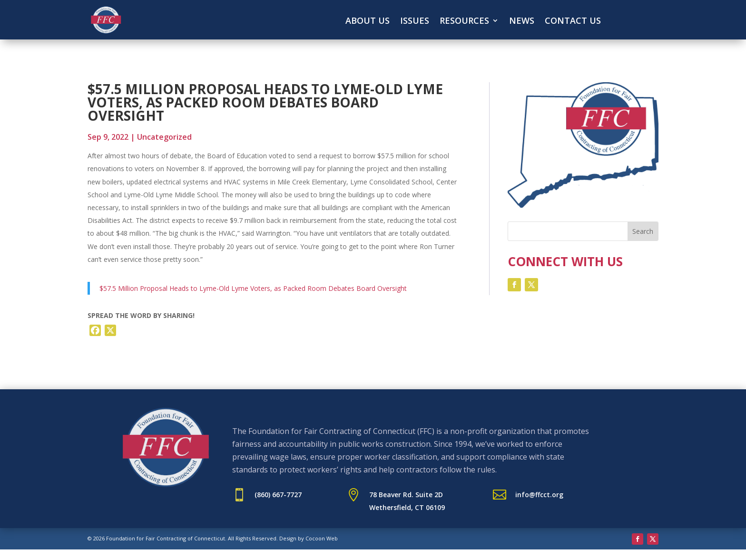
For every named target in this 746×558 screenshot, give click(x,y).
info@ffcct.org (539, 494)
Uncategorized (164, 137)
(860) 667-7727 (278, 494)
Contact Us (573, 21)
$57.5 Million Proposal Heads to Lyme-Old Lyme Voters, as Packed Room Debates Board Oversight (253, 288)
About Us (367, 21)
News (521, 21)
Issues (414, 21)
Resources (464, 21)
